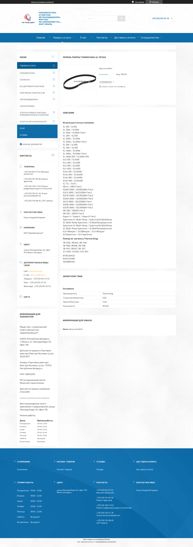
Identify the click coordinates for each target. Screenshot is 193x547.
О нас (83, 37)
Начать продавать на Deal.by (42, 2)
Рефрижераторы (27, 73)
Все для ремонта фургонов (32, 86)
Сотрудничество (150, 37)
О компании (22, 469)
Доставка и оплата (124, 37)
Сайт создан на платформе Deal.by (96, 539)
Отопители (25, 80)
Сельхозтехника (27, 106)
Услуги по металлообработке (33, 122)
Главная (40, 37)
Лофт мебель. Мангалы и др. (32, 93)
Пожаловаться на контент (106, 542)
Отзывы (23, 135)
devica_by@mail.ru (38, 275)
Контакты (102, 37)
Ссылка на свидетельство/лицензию (34, 398)
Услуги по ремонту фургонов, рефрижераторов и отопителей (34, 114)
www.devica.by (35, 271)
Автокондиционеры (29, 99)
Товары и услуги (62, 37)
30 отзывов (139, 2)
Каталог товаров (64, 469)
